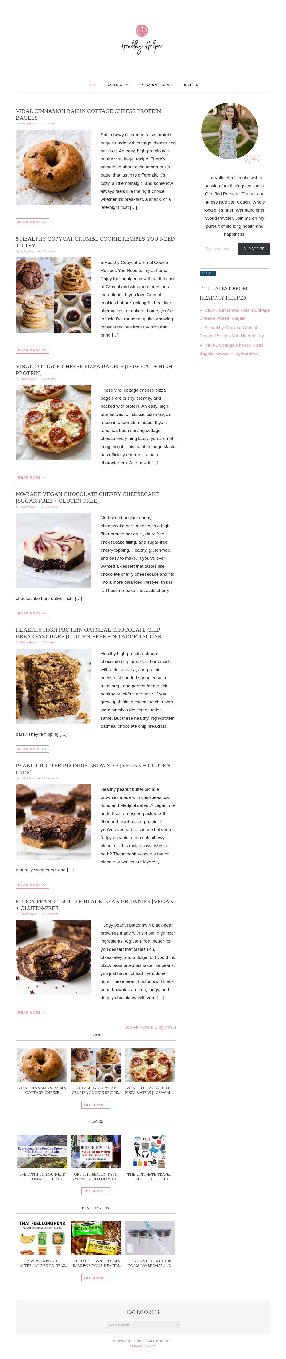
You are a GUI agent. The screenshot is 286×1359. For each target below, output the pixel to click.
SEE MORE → (96, 1104)
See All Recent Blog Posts (150, 1027)
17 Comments (50, 506)
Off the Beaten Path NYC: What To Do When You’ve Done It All (96, 1176)
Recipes (191, 84)
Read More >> (32, 222)
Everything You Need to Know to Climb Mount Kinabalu (42, 1176)
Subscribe (254, 249)
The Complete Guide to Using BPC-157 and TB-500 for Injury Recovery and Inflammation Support (149, 1263)
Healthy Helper (143, 54)
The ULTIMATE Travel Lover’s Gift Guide (149, 1176)
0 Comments (49, 123)
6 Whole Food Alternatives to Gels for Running (42, 1263)
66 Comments (50, 778)
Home (93, 84)
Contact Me (119, 84)
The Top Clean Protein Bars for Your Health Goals (96, 1263)
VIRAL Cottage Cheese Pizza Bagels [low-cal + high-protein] (149, 1090)
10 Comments (50, 913)
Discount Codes (157, 84)
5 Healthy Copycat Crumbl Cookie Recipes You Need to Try (96, 1090)
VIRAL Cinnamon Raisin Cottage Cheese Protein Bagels (42, 1090)
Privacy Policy (143, 1346)
